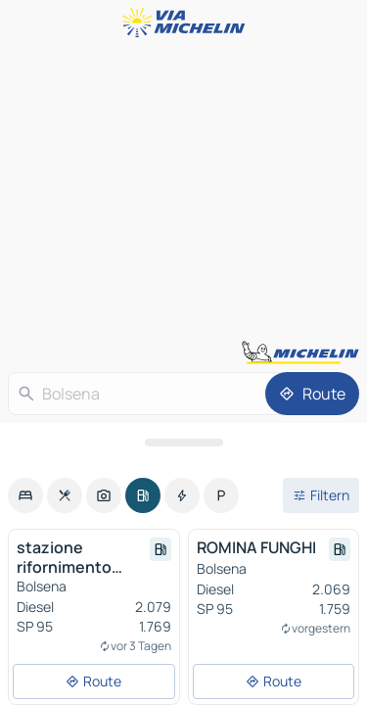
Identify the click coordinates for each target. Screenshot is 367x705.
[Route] (312, 393)
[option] (25, 495)
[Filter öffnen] (321, 495)
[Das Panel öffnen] (183, 442)
